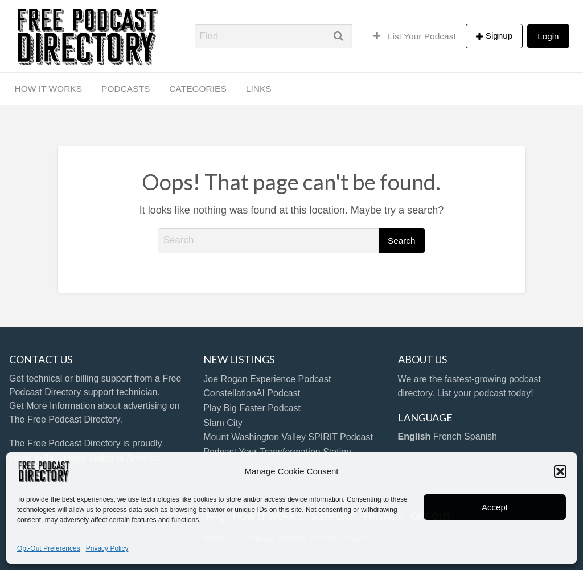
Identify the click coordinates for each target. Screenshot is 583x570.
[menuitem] (415, 36)
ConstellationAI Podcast (251, 393)
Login (548, 36)
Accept (495, 507)
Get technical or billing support (70, 378)
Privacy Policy (107, 548)
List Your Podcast (414, 36)
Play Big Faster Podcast (252, 408)
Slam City (222, 423)
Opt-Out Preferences (48, 548)
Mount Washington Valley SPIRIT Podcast (288, 437)
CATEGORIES (197, 88)
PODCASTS (125, 88)
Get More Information (52, 406)
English (414, 436)
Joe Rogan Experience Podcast (267, 379)
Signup (499, 35)
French (447, 436)
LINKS (259, 88)
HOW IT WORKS (49, 88)
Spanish (480, 436)
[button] (560, 471)
